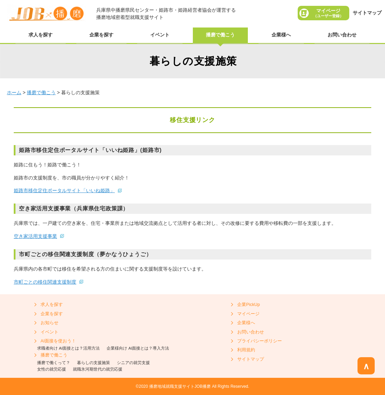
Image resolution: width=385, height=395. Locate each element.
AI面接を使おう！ (58, 341)
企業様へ (281, 34)
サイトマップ (367, 12)
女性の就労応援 (51, 369)
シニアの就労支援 (133, 362)
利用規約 (246, 350)
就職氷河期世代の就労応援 (97, 369)
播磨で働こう (220, 34)
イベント (159, 34)
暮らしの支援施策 (93, 362)
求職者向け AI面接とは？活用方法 (68, 348)
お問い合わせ (342, 34)
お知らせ (49, 322)
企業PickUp (248, 304)
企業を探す (101, 34)
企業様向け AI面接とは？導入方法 (138, 348)
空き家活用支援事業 (35, 236)
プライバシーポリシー (259, 341)
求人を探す (41, 34)
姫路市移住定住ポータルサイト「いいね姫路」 (64, 190)
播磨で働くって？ (53, 362)
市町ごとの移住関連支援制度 (45, 282)
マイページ (328, 13)
